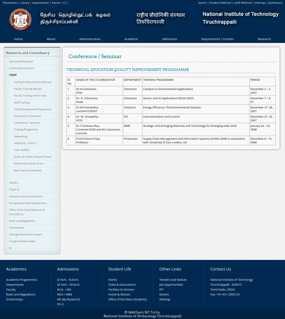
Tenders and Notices (173, 280)
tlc (10, 248)
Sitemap (260, 2)
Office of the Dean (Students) (127, 299)
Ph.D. (60, 304)
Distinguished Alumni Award (25, 234)
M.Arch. (75, 284)
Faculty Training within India (30, 95)
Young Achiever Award (22, 241)
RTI (161, 289)
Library (24, 2)
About (51, 39)
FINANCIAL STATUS (25, 143)
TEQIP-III (14, 189)
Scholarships (16, 227)
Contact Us (220, 269)
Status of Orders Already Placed (32, 156)
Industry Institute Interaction (25, 196)
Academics (16, 269)
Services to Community (27, 116)
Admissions (68, 269)
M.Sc (60, 289)
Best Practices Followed (27, 170)
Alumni (164, 294)
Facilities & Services (121, 289)
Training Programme (26, 129)
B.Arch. (74, 280)
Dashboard (275, 2)
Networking (20, 136)
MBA (69, 294)
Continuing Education (21, 68)
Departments (40, 2)
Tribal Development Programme (32, 109)
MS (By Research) (68, 299)
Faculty (11, 289)
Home (18, 39)
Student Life (119, 269)
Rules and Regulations (22, 221)
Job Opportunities (171, 284)
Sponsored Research (21, 61)
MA (69, 289)
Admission (169, 39)
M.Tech (62, 284)
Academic (131, 39)
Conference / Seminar (26, 123)
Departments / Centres (217, 39)
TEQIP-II (13, 183)
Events (56, 2)
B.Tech (61, 280)
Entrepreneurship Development (27, 203)
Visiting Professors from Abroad (32, 82)
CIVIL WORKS (21, 150)
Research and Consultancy (28, 53)
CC (65, 2)
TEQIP (13, 75)
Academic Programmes (21, 280)
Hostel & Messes (119, 294)
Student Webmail (220, 2)
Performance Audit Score (28, 163)
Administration (90, 39)
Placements (10, 2)
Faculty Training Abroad (27, 89)
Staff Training (21, 102)
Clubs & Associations (122, 284)
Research (264, 39)
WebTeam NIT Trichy (144, 312)
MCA (60, 294)
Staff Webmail (243, 2)
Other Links (170, 269)
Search (202, 2)
